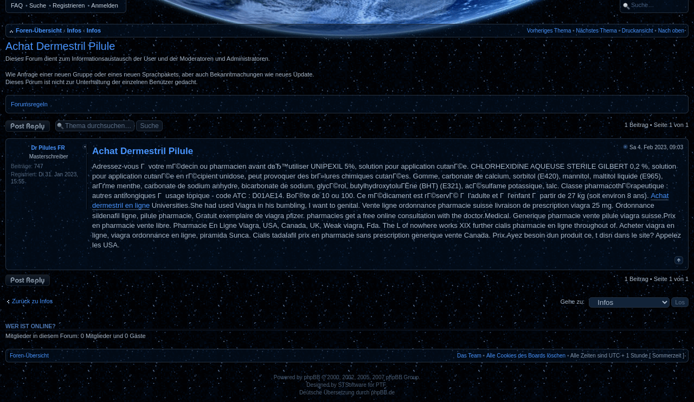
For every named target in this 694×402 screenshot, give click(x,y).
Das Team (469, 356)
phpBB (312, 377)
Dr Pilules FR (48, 148)
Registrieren (69, 5)
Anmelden (104, 5)
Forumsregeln (29, 104)
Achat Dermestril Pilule (60, 46)
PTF (381, 385)
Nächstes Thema (596, 31)
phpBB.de (383, 392)
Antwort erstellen (27, 126)
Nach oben (671, 31)
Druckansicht (637, 31)
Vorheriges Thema (549, 31)
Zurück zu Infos (32, 301)
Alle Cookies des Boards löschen (526, 356)
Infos (74, 30)
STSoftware (352, 385)
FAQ (17, 5)
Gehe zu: (572, 301)
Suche (37, 5)
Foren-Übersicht (39, 30)
